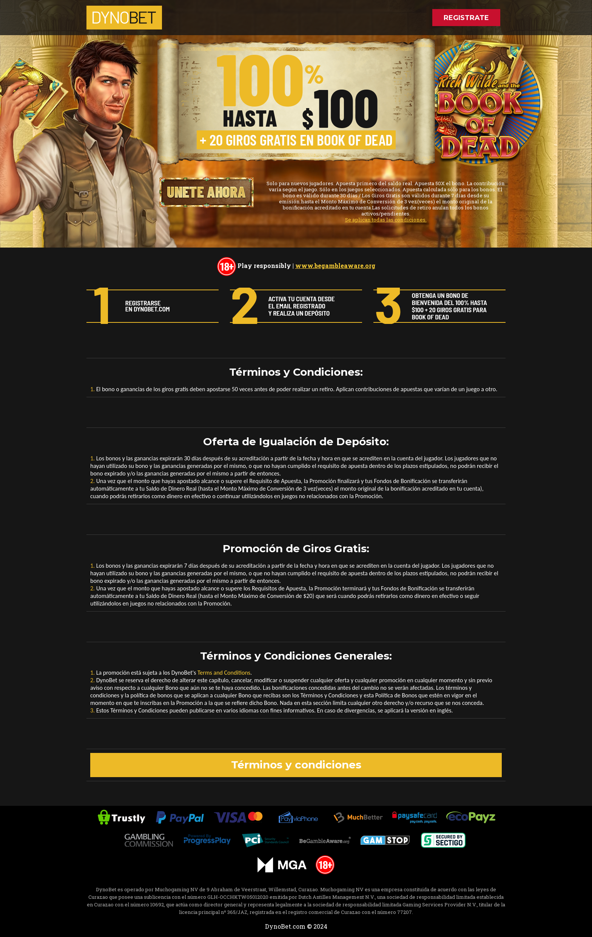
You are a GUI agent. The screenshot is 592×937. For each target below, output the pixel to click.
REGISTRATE (466, 18)
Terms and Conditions (223, 672)
